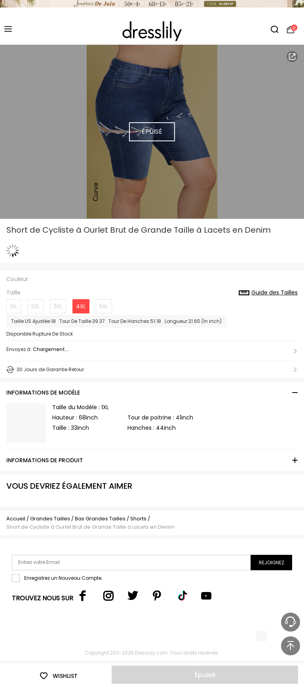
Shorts (138, 518)
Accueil (15, 518)
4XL (81, 306)
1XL (13, 306)
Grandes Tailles (50, 518)
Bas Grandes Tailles (100, 518)
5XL (103, 306)
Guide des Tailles (268, 292)
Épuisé (205, 674)
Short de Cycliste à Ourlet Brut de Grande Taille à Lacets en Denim (90, 527)
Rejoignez (271, 562)
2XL (35, 306)
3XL (58, 306)
